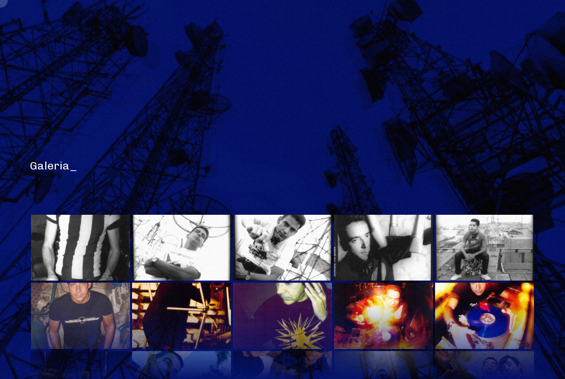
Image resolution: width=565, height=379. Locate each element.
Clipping (433, 32)
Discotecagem (236, 32)
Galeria (174, 32)
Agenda (382, 32)
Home (77, 32)
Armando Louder (498, 342)
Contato (486, 32)
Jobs (339, 32)
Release (122, 32)
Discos (296, 32)
